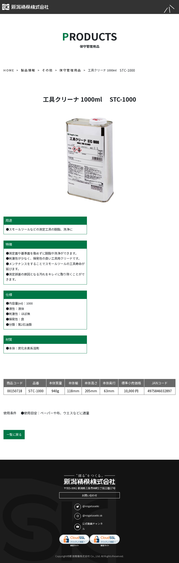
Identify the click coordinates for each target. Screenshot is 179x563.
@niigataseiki (86, 507)
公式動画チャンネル (88, 526)
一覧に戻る (14, 434)
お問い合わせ (89, 495)
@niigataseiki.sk (88, 516)
